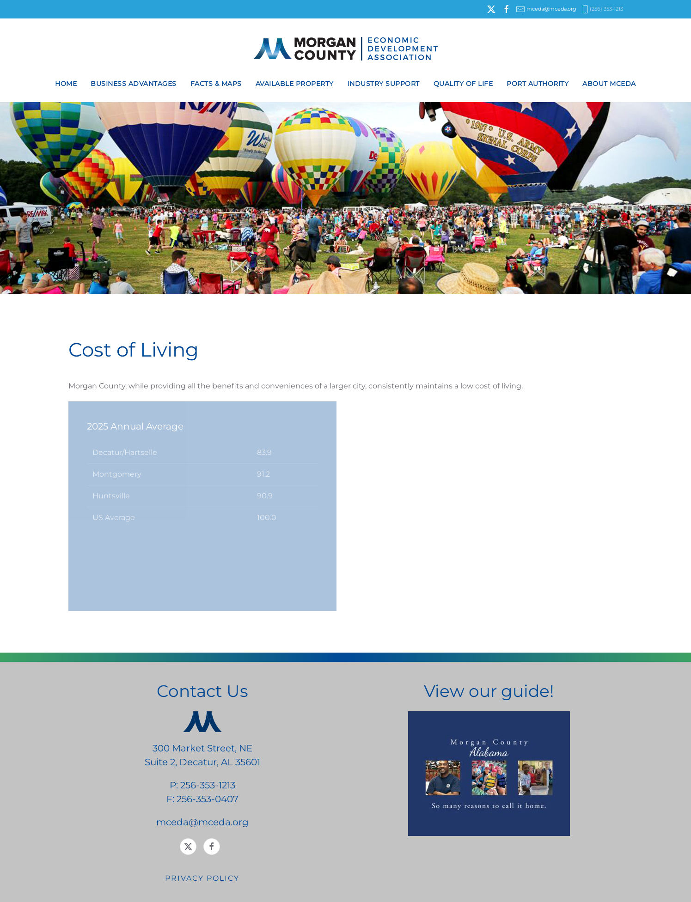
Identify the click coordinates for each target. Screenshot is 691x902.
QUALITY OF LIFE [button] (463, 83)
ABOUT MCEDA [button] (609, 83)
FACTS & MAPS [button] (216, 83)
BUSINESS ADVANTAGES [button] (134, 83)
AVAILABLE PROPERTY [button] (295, 83)
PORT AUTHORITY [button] (538, 83)
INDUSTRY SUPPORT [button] (384, 83)
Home (66, 83)
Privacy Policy (202, 878)
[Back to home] (345, 49)
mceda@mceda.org (551, 9)
